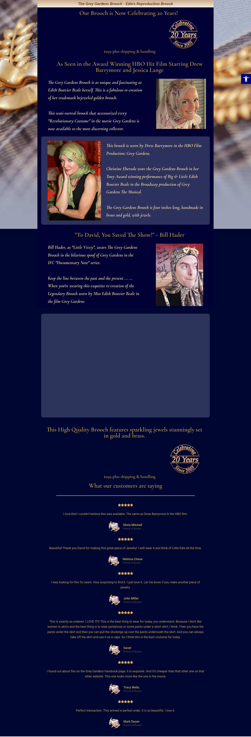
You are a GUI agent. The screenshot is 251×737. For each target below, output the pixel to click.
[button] (246, 79)
